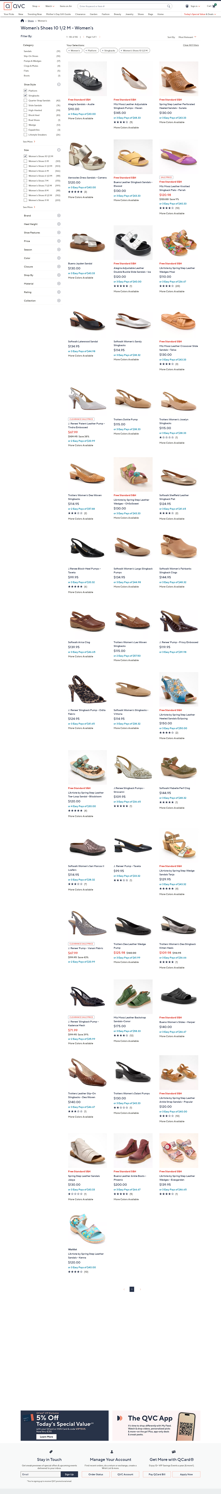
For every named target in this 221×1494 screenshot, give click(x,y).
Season (28, 249)
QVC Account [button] (125, 1474)
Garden (93, 14)
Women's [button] (75, 50)
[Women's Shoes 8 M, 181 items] (42, 190)
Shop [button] (34, 6)
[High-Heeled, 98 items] (42, 110)
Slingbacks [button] (109, 50)
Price (27, 241)
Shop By (28, 275)
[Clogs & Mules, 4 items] (42, 65)
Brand (27, 215)
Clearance (80, 14)
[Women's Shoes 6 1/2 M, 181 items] (42, 175)
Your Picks (9, 14)
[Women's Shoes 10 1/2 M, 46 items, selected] (42, 156)
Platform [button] (92, 50)
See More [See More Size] (28, 207)
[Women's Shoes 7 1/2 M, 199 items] (42, 185)
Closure (28, 266)
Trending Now (35, 14)
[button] (187, 6)
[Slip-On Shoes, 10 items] (42, 56)
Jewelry (129, 14)
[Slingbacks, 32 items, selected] (42, 95)
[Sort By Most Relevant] (188, 37)
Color (27, 258)
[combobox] (122, 6)
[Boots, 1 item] (42, 75)
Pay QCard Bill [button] (157, 1474)
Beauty (117, 14)
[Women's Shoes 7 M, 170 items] (42, 180)
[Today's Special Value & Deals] (200, 14)
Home (160, 14)
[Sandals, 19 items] (42, 51)
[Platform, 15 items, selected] (42, 90)
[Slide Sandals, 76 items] (42, 105)
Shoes (141, 14)
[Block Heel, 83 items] (42, 115)
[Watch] (48, 6)
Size (26, 150)
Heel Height (31, 224)
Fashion (106, 14)
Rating (27, 292)
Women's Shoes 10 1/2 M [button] (135, 50)
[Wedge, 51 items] (42, 125)
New (20, 14)
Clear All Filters (191, 45)
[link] (83, 36)
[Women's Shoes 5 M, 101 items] (42, 161)
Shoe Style (30, 84)
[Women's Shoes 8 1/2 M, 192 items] (42, 195)
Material (28, 283)
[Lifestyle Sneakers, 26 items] (42, 134)
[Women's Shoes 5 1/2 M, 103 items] (42, 166)
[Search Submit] (169, 6)
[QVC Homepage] (22, 21)
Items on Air (66, 6)
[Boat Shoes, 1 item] (42, 120)
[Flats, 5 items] (42, 70)
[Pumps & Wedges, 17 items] (42, 61)
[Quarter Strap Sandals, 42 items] (42, 100)
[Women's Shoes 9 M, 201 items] (42, 200)
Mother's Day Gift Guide (58, 14)
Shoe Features (32, 232)
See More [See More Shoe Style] (28, 141)
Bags (150, 14)
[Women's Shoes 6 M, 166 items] (42, 171)
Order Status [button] (95, 1474)
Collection (30, 300)
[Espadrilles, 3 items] (42, 129)
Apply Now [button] (186, 1474)
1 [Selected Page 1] (131, 1289)
